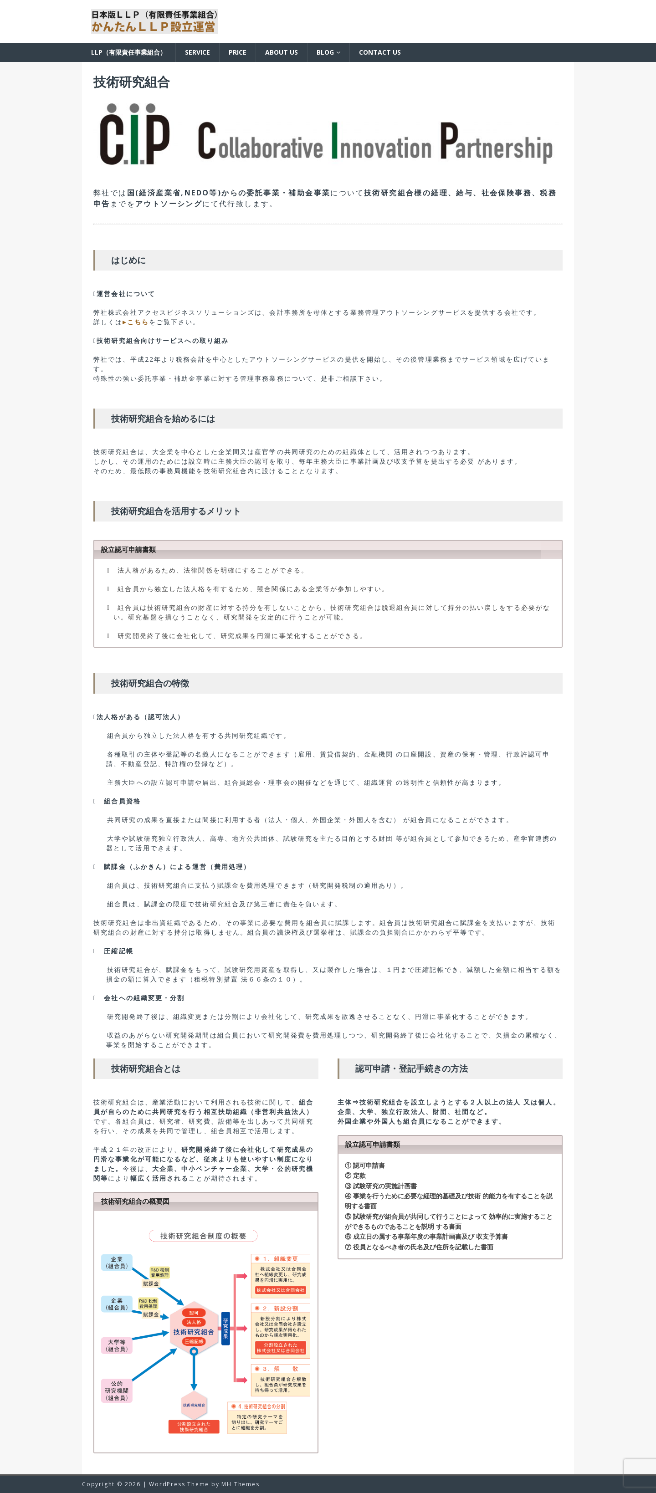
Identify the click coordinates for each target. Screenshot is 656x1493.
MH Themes (240, 1484)
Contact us (380, 52)
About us (281, 52)
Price (237, 52)
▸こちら (136, 321)
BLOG (325, 52)
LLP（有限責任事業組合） (128, 52)
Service (197, 52)
